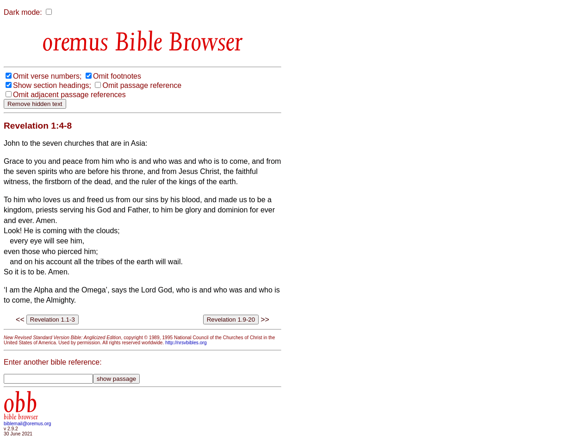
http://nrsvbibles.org (185, 342)
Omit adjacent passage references (69, 95)
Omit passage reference (141, 85)
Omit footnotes (117, 76)
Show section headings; (52, 85)
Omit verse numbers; (47, 76)
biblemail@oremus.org (27, 423)
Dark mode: (23, 12)
